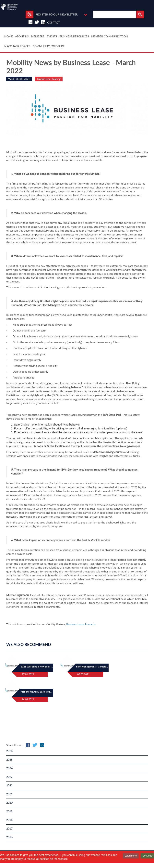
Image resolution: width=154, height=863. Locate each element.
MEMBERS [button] (37, 36)
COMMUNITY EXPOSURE (49, 46)
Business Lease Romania (80, 624)
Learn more (131, 855)
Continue (147, 855)
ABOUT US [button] (22, 36)
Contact (53, 22)
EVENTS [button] (52, 36)
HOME (8, 36)
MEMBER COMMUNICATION (109, 36)
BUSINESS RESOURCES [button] (74, 36)
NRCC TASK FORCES (17, 46)
